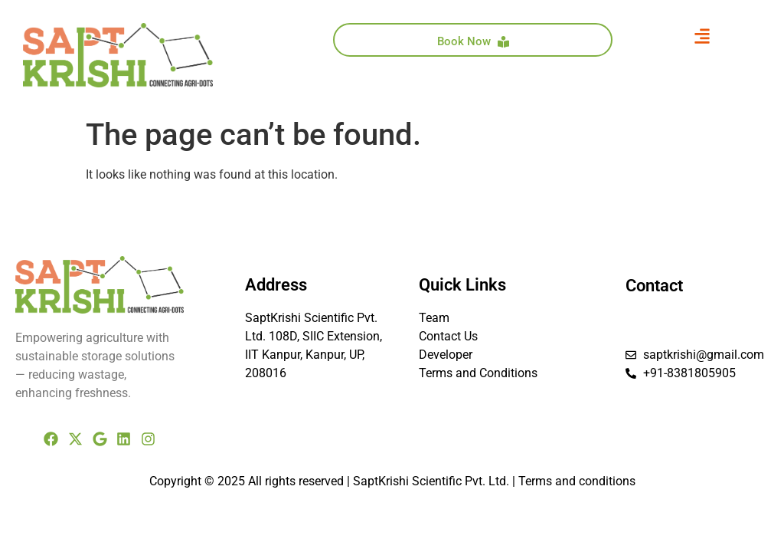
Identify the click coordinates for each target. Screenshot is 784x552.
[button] (702, 35)
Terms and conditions (576, 481)
